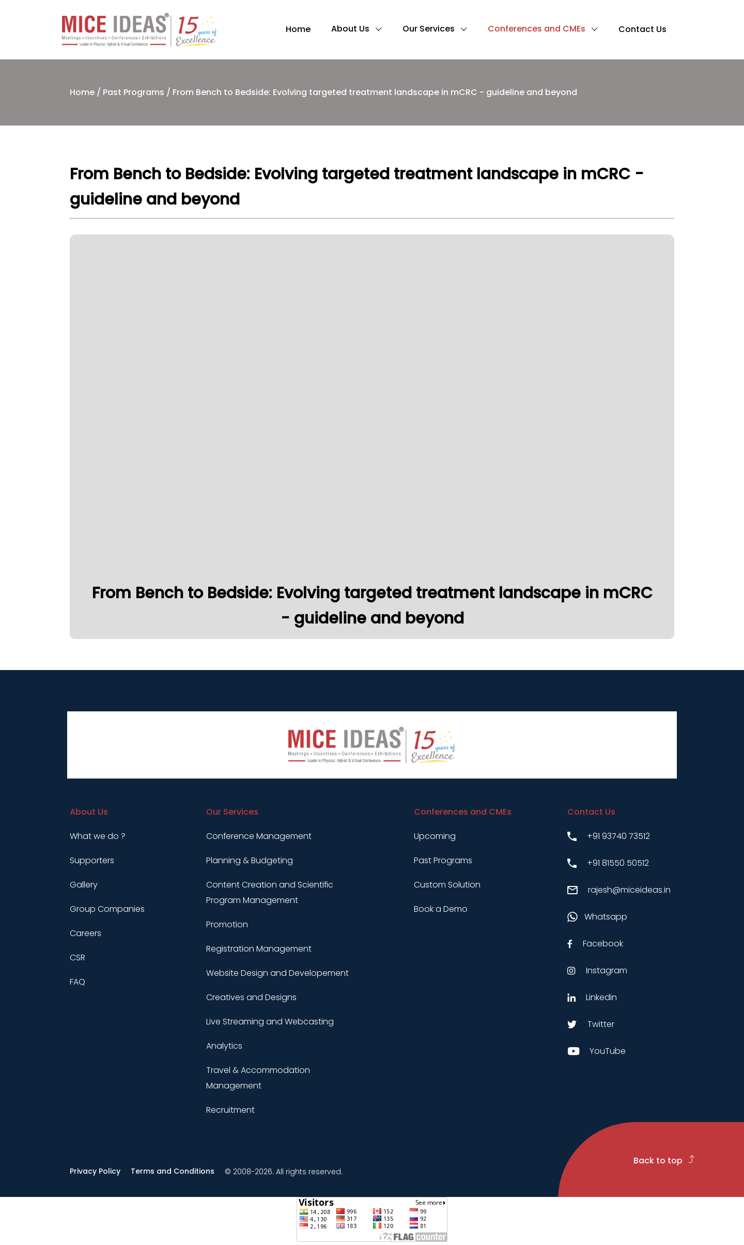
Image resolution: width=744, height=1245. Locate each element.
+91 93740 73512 (608, 836)
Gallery (84, 885)
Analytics (224, 1046)
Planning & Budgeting (249, 860)
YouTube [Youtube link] (596, 1051)
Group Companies (107, 909)
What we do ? (98, 836)
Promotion (227, 924)
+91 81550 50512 (608, 863)
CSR (77, 957)
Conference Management (259, 836)
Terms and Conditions (172, 1171)
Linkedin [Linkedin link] (592, 997)
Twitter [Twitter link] (590, 1024)
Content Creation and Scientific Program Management (269, 892)
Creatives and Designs (251, 997)
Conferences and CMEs (536, 29)
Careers (85, 933)
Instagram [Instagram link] (597, 970)
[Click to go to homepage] (139, 29)
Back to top (664, 1160)
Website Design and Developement (277, 973)
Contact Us (642, 29)
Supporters (92, 860)
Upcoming (435, 836)
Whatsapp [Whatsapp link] (597, 917)
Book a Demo (441, 909)
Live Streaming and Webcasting (270, 1022)
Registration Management (259, 949)
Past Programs (133, 92)
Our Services (428, 29)
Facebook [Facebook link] (595, 944)
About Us (350, 29)
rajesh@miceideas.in (619, 890)
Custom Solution (447, 885)
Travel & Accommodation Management (258, 1078)
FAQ (77, 982)
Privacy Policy (95, 1171)
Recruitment (230, 1110)
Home (298, 29)
